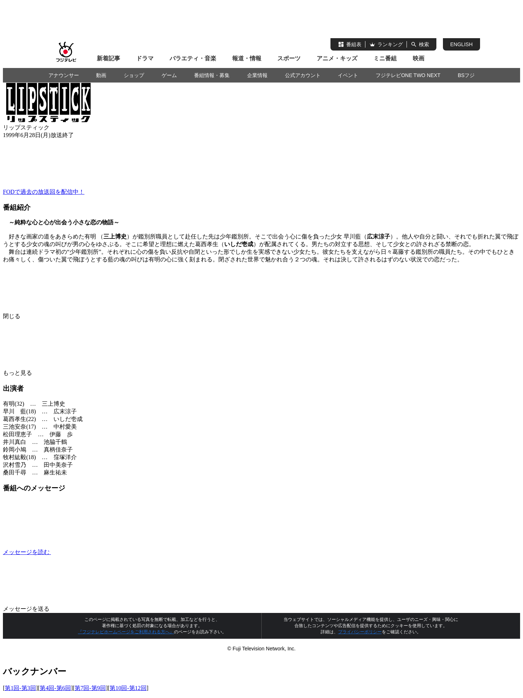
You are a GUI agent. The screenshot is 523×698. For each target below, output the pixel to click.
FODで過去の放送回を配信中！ (43, 192)
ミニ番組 (385, 58)
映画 (418, 58)
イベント (348, 75)
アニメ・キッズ (337, 58)
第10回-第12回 (128, 688)
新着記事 (108, 58)
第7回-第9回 (90, 688)
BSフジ (466, 75)
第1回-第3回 (20, 688)
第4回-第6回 (55, 688)
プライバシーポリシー (360, 631)
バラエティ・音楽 (193, 58)
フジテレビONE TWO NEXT (408, 75)
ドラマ (145, 58)
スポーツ (289, 58)
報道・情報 (246, 58)
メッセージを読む (81, 552)
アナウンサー (63, 75)
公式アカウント (303, 75)
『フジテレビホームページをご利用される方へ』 (126, 631)
